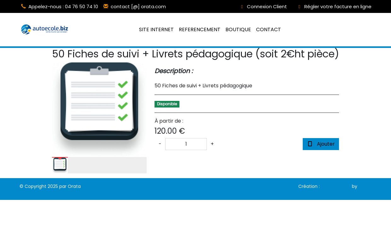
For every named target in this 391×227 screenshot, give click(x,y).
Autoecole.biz (336, 186)
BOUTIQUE (238, 29)
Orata (365, 186)
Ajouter (321, 144)
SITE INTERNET (156, 29)
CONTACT (268, 29)
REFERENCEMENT (199, 29)
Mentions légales (277, 186)
